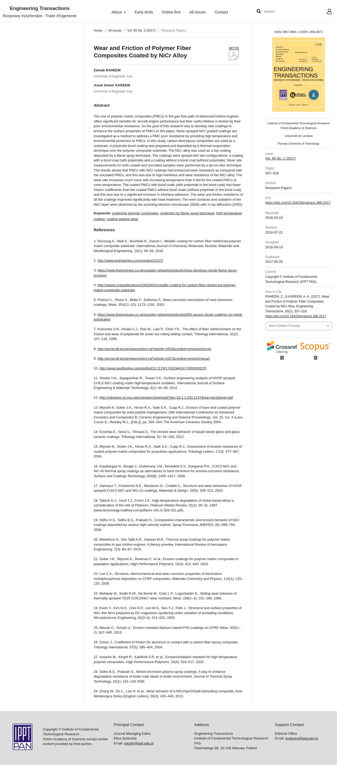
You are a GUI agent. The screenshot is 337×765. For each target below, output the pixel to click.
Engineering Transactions (40, 8)
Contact (221, 12)
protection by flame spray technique (187, 213)
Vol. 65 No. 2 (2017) (141, 30)
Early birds (144, 12)
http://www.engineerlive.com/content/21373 (130, 261)
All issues (197, 12)
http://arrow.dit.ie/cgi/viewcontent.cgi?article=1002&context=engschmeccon (154, 349)
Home (98, 30)
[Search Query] (280, 11)
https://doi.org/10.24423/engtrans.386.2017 (298, 203)
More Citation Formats (284, 326)
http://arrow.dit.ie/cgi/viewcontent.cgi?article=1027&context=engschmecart (154, 359)
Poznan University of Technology (298, 143)
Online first (171, 12)
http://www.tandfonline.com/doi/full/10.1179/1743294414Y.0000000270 (153, 368)
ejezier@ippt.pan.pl (138, 743)
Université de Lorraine (299, 135)
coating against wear (122, 219)
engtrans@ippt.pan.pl (301, 738)
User (325, 12)
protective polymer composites (135, 213)
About (117, 12)
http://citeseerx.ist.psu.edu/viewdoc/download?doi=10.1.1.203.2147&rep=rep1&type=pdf (166, 397)
